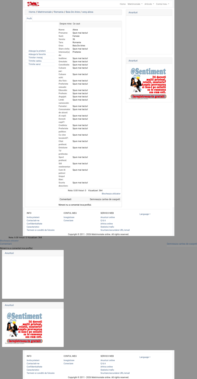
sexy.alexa (87, 11)
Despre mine (66, 23)
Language (144, 214)
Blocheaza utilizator (111, 193)
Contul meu (162, 4)
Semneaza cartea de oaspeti (105, 199)
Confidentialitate (34, 223)
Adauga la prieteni (37, 51)
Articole (148, 4)
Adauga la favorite (37, 54)
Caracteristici (33, 227)
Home (32, 11)
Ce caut (76, 23)
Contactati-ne (33, 220)
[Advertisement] (38, 35)
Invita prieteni (33, 217)
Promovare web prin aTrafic (138, 98)
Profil (29, 18)
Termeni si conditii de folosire (41, 230)
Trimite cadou (35, 61)
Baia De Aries (73, 11)
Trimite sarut (35, 64)
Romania (58, 11)
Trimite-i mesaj (36, 57)
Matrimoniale (134, 4)
